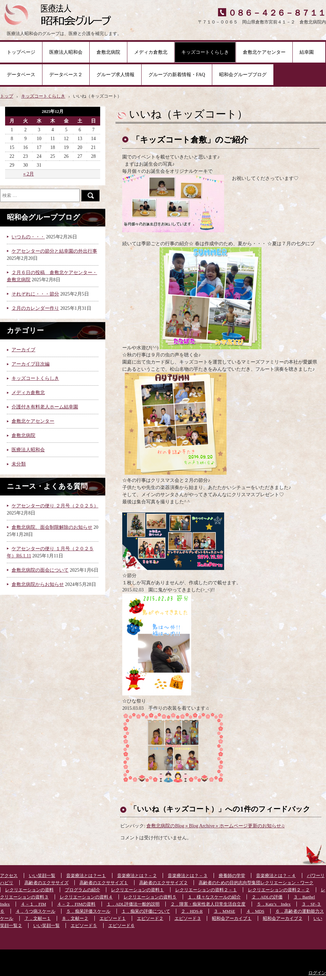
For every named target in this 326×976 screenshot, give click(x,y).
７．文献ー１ (37, 918)
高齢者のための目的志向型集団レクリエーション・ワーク (256, 882)
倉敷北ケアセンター (264, 52)
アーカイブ (23, 349)
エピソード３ (188, 918)
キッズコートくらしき (205, 52)
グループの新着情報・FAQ (176, 74)
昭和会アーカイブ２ (283, 918)
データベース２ (66, 74)
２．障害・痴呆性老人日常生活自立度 (208, 904)
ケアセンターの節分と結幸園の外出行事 (54, 251)
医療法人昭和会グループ (60, 13)
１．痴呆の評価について (146, 911)
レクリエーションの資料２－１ (206, 890)
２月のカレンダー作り (35, 308)
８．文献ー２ (75, 918)
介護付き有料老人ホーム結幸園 (45, 406)
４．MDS (255, 911)
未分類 (19, 464)
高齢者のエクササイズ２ (163, 882)
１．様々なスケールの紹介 (214, 897)
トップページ (21, 52)
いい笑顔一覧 (42, 875)
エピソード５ (84, 925)
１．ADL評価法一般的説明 (133, 904)
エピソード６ (121, 925)
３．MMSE (224, 911)
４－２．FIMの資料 (76, 904)
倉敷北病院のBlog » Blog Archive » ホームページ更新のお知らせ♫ (215, 825)
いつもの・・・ (28, 236)
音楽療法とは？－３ (187, 875)
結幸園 (309, 52)
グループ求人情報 (115, 74)
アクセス (9, 875)
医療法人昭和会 (66, 52)
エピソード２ (150, 918)
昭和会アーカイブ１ (232, 918)
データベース (21, 74)
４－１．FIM (33, 904)
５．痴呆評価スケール (88, 911)
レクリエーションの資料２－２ (279, 890)
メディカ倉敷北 (150, 52)
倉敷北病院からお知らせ (38, 584)
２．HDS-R (192, 911)
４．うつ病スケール (35, 911)
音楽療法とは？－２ (137, 875)
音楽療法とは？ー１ (86, 875)
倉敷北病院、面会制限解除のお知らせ (52, 527)
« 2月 (28, 173)
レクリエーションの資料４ (86, 897)
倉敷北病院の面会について (40, 570)
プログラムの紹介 (82, 890)
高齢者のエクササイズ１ (103, 882)
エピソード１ (112, 918)
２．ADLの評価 (267, 897)
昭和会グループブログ (243, 74)
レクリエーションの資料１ (137, 890)
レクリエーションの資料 (29, 890)
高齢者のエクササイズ (46, 882)
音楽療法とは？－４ (276, 875)
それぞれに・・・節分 (35, 294)
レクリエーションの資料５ (150, 897)
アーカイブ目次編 (31, 364)
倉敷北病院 (108, 52)
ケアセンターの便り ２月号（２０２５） (55, 505)
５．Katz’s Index (274, 904)
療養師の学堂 (232, 875)
